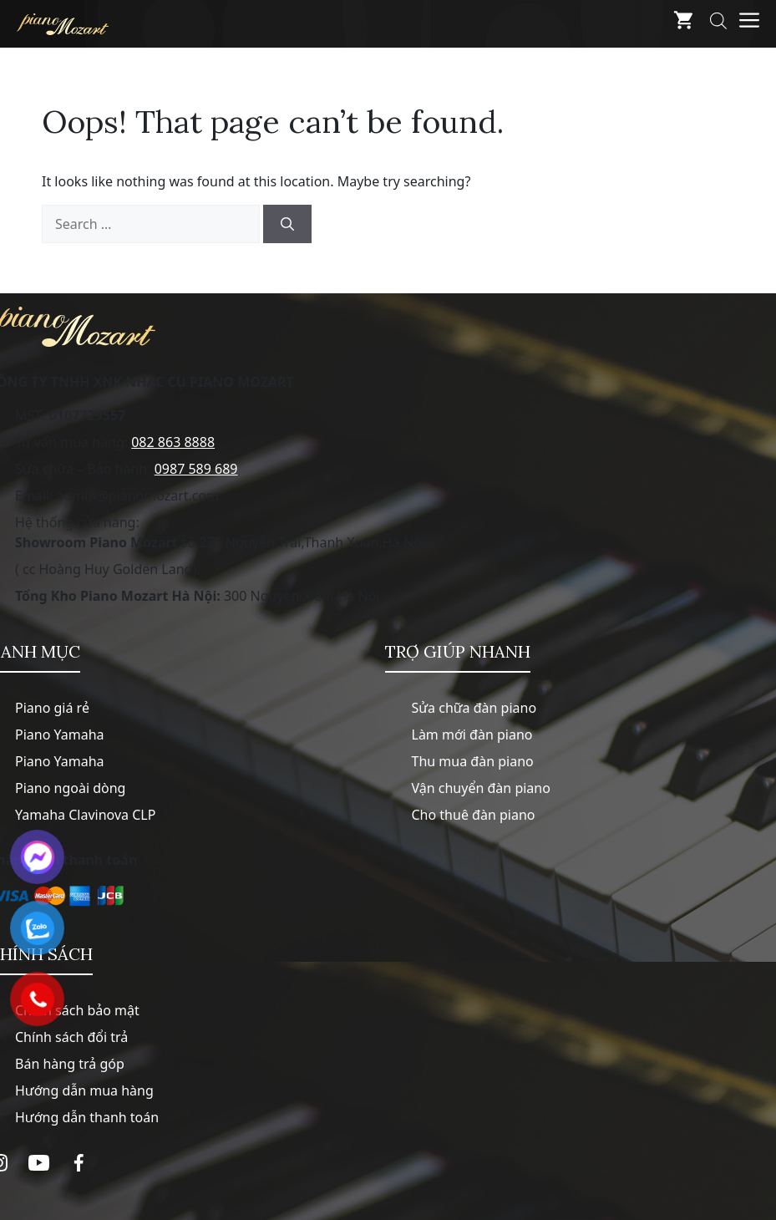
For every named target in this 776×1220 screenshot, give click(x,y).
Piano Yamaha (59, 734)
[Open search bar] (718, 24)
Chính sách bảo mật (77, 1010)
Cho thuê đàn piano (473, 815)
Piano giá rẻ (52, 708)
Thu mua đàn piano (473, 761)
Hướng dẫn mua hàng (84, 1090)
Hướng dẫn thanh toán (87, 1117)
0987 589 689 (196, 469)
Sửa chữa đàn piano (474, 708)
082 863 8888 (173, 442)
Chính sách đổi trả (71, 1037)
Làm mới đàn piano (472, 734)
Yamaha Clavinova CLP (85, 815)
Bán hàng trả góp (69, 1064)
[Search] (287, 224)
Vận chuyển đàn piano (481, 788)
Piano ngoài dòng (70, 788)
